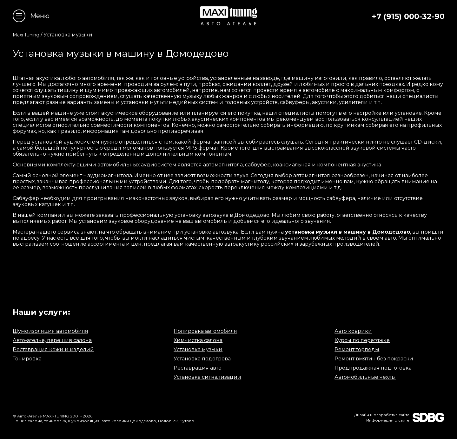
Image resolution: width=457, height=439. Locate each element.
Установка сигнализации (207, 377)
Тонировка (27, 359)
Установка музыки (198, 349)
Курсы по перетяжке (362, 340)
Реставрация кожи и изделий (53, 349)
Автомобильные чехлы (365, 377)
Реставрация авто (198, 368)
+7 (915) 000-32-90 (408, 16)
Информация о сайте (387, 420)
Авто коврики (353, 331)
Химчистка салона (198, 340)
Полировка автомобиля (205, 331)
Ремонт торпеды (356, 349)
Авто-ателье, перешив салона (52, 340)
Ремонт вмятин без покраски (373, 359)
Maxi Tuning (26, 35)
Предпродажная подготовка (373, 368)
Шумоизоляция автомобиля (50, 331)
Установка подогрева (202, 359)
